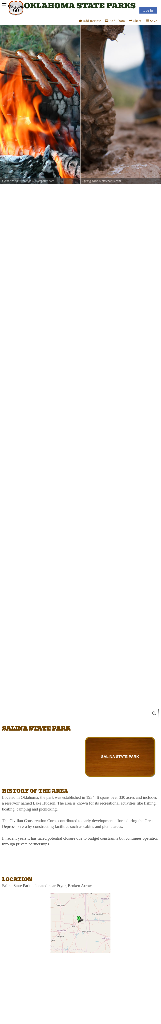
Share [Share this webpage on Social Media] (135, 21)
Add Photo (115, 21)
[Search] (123, 713)
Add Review (90, 21)
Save (151, 21)
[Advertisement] (46, 699)
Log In (148, 10)
